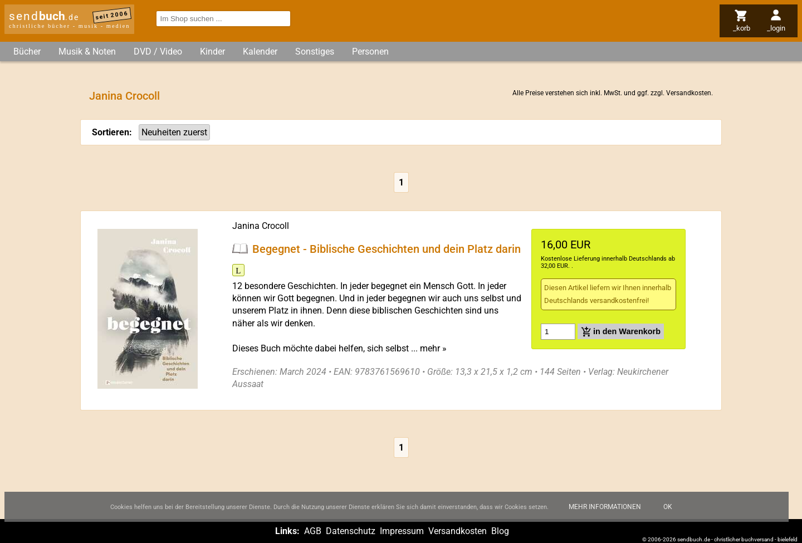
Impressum (402, 531)
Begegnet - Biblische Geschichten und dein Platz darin (386, 248)
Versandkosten (688, 93)
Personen (370, 51)
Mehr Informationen (605, 513)
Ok (667, 513)
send (44, 16)
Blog (500, 531)
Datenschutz (350, 531)
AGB (312, 531)
